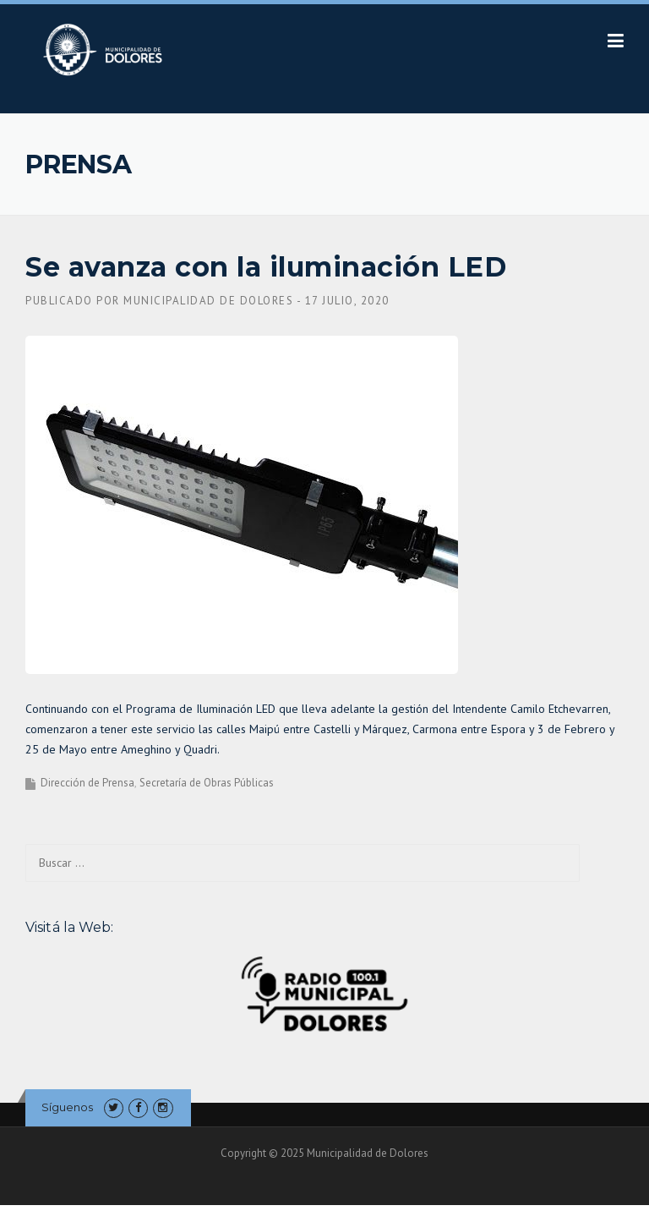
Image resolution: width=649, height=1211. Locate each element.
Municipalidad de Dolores (208, 300)
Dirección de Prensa (87, 782)
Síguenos (67, 1107)
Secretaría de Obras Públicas (206, 782)
